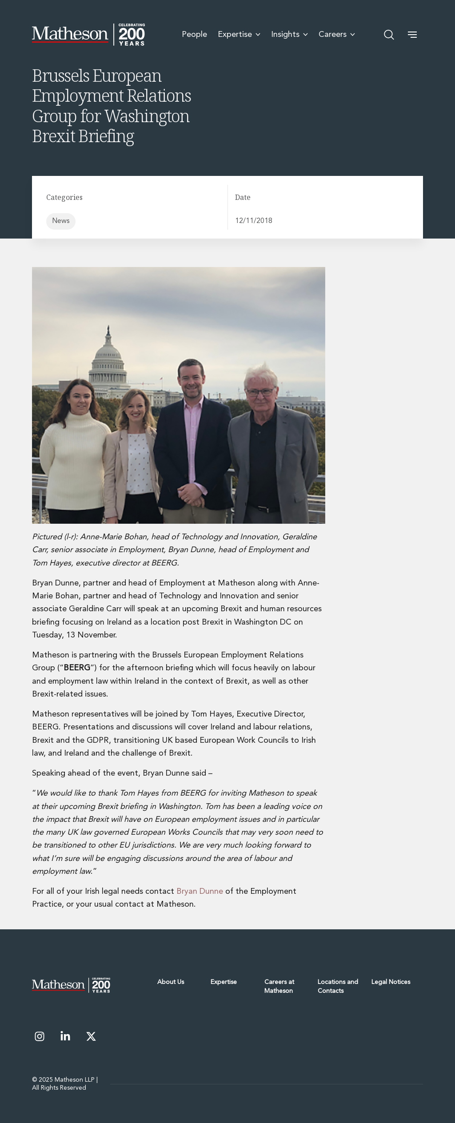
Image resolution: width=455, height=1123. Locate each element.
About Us (170, 982)
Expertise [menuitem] (239, 35)
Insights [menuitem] (289, 35)
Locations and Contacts (338, 986)
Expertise (224, 982)
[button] (412, 34)
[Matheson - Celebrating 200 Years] (88, 35)
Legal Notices (390, 982)
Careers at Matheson (279, 986)
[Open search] (389, 35)
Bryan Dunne (199, 892)
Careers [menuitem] (337, 35)
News (61, 221)
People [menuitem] (194, 35)
